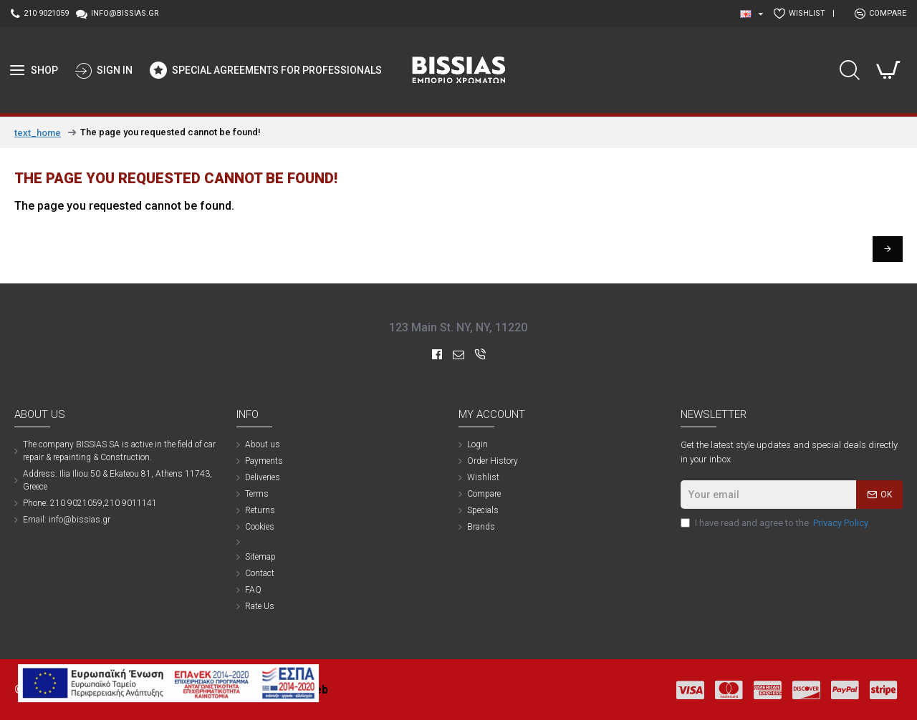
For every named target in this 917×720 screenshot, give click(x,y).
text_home (37, 132)
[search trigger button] (850, 70)
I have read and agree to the (775, 523)
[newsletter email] (792, 494)
